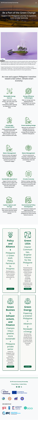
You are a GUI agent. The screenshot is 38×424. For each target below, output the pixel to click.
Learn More (10, 288)
